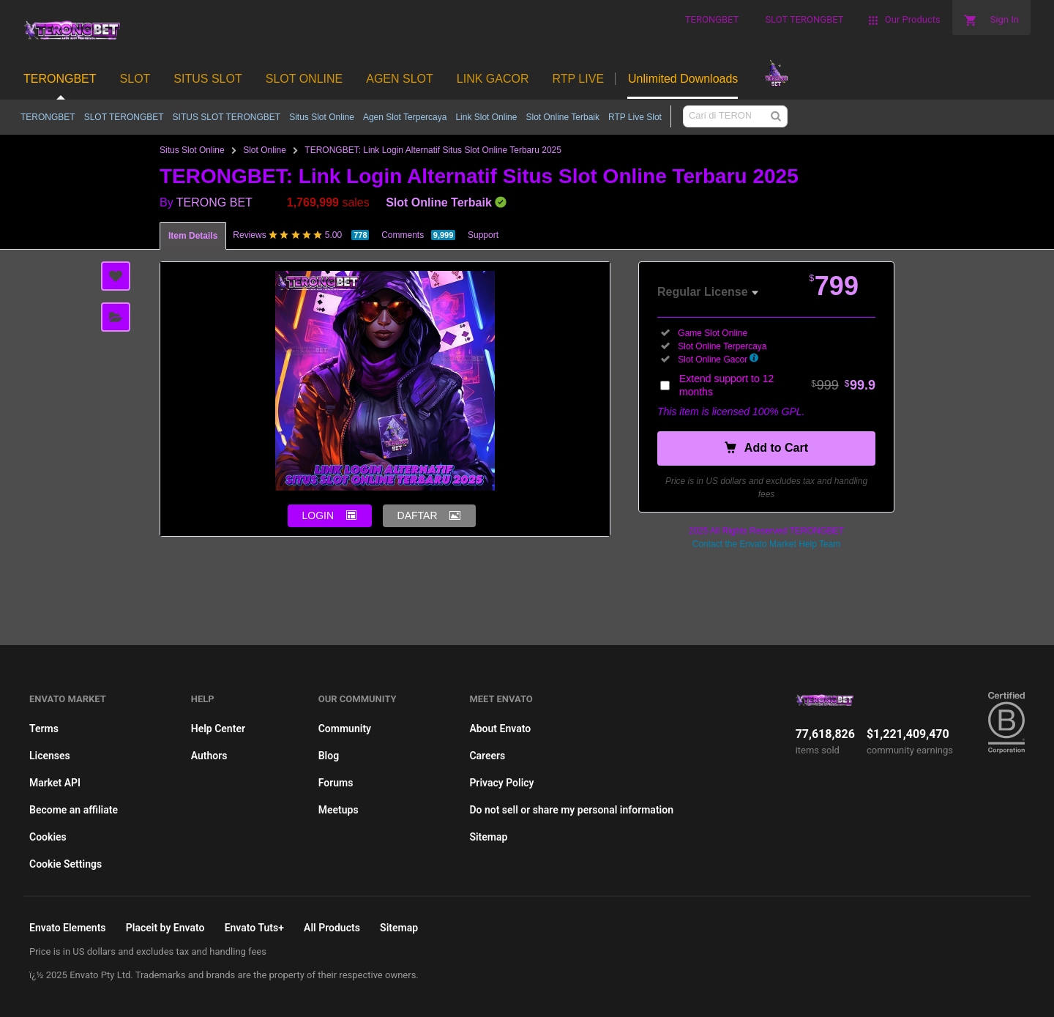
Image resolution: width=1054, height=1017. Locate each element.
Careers (487, 755)
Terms (44, 728)
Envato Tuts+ (254, 928)
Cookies (48, 837)
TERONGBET (47, 117)
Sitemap (488, 837)
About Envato (500, 728)
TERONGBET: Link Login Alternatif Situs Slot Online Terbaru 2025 (432, 150)
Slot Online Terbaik (562, 117)
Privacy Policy (501, 783)
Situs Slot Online (321, 117)
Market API (55, 783)
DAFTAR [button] (417, 515)
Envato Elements (67, 928)
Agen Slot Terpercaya (405, 117)
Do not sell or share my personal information (571, 810)
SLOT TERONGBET (124, 117)
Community (344, 728)
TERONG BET (214, 202)
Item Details (192, 236)
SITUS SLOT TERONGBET (227, 117)
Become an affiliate (73, 810)
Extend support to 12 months (777, 385)
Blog (328, 755)
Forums (336, 783)
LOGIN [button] (318, 515)
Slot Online (264, 150)
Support (483, 235)
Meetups (338, 810)
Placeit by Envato (165, 928)
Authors (209, 755)
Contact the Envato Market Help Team (766, 544)
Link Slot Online (486, 117)
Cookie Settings (65, 864)
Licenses (49, 755)
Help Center (218, 728)
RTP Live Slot (635, 117)
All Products (332, 928)
